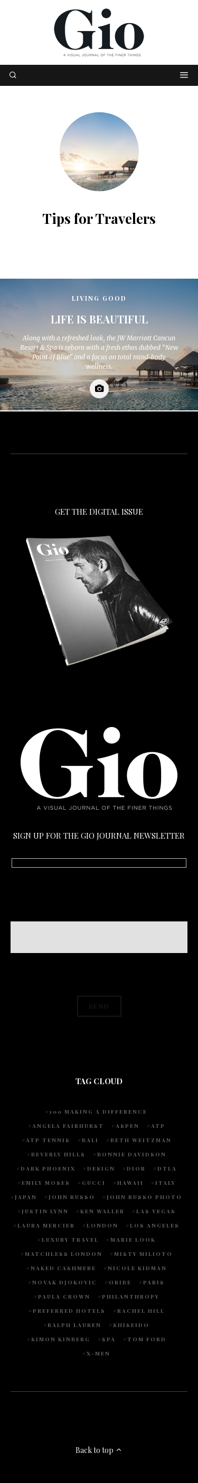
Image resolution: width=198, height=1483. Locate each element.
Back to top (99, 1450)
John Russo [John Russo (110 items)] (72, 1197)
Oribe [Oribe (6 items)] (120, 1282)
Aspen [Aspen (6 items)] (127, 1126)
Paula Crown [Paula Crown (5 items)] (64, 1296)
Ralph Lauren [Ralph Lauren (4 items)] (74, 1325)
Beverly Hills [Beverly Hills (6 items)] (58, 1154)
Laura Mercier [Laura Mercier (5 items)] (46, 1225)
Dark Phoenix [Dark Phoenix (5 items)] (48, 1168)
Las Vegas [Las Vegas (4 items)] (156, 1211)
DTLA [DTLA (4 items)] (167, 1168)
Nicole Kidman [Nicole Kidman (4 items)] (137, 1268)
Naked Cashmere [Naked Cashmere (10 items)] (63, 1268)
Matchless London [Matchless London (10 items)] (63, 1254)
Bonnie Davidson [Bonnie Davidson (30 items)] (131, 1154)
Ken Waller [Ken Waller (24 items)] (102, 1211)
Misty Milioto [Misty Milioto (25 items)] (143, 1254)
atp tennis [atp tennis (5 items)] (48, 1140)
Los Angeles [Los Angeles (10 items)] (155, 1225)
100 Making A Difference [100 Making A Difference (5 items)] (98, 1111)
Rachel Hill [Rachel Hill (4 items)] (141, 1310)
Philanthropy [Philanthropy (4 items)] (130, 1296)
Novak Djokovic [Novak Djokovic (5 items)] (64, 1282)
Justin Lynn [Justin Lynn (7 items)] (45, 1211)
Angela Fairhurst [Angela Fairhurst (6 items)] (68, 1126)
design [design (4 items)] (101, 1168)
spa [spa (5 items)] (109, 1339)
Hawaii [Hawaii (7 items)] (130, 1182)
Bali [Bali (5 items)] (90, 1140)
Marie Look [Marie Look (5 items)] (133, 1239)
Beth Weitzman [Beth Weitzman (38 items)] (141, 1140)
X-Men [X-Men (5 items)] (98, 1353)
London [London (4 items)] (102, 1225)
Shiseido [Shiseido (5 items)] (131, 1325)
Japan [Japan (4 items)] (26, 1197)
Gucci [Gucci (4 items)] (94, 1182)
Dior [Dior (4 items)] (136, 1168)
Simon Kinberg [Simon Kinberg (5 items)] (60, 1339)
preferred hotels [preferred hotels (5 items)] (69, 1310)
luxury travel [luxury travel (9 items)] (70, 1239)
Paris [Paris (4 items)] (154, 1282)
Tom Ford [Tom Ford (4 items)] (146, 1339)
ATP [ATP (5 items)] (158, 1126)
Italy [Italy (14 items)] (165, 1182)
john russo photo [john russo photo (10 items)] (144, 1197)
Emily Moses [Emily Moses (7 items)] (46, 1182)
